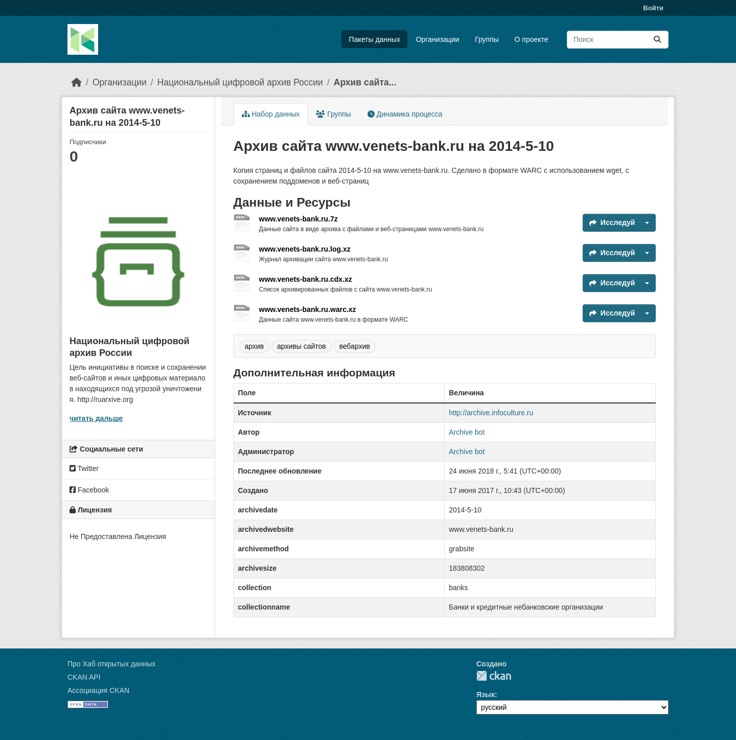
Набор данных (271, 114)
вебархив (354, 346)
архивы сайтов (301, 346)
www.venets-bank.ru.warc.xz (307, 309)
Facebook (89, 490)
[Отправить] (657, 40)
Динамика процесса (405, 114)
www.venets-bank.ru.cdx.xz (305, 279)
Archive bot (467, 432)
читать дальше (96, 418)
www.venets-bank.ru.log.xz (305, 249)
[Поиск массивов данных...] (618, 40)
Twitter (84, 468)
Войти (653, 8)
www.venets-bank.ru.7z (298, 219)
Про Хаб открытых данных (111, 664)
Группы (487, 39)
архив (254, 346)
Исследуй (612, 222)
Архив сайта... (365, 82)
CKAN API (84, 677)
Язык (485, 694)
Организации (437, 39)
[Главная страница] (77, 82)
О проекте (531, 39)
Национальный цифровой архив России (240, 82)
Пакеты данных (374, 39)
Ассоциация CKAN (98, 690)
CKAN (493, 675)
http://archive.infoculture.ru (491, 413)
